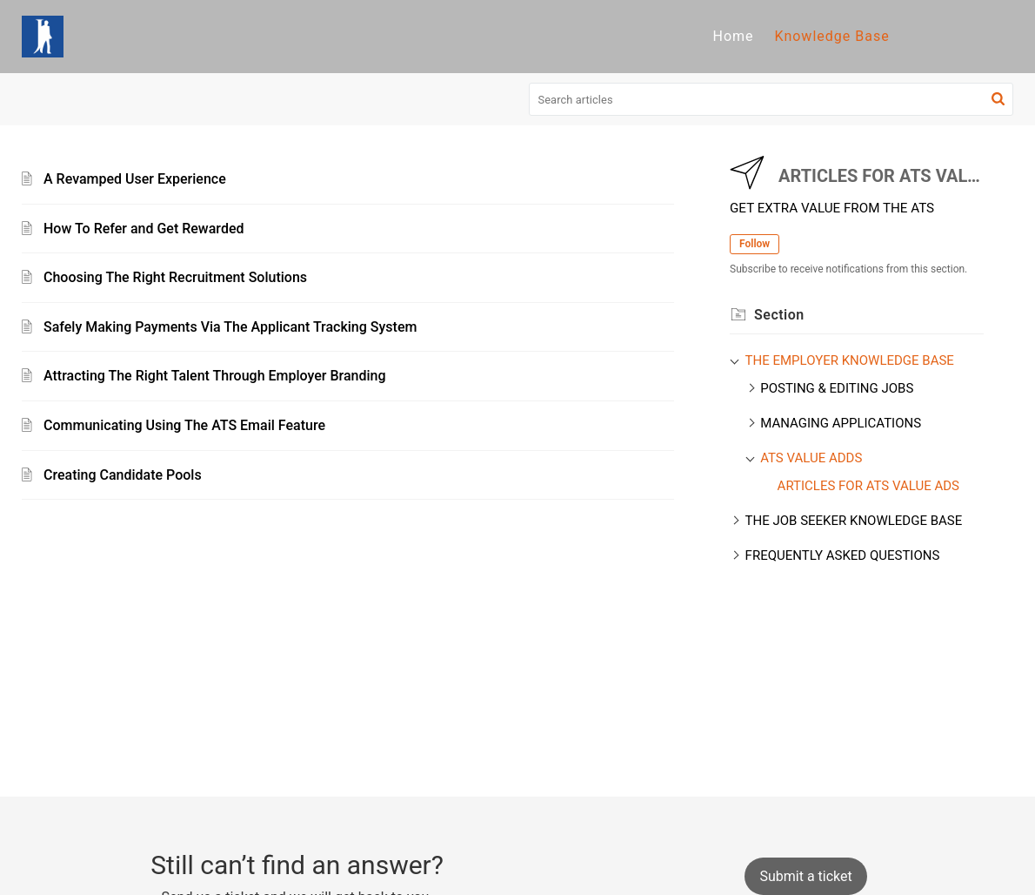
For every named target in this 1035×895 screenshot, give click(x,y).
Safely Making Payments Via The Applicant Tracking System (230, 327)
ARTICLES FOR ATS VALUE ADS (868, 486)
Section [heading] (779, 314)
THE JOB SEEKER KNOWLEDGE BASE (854, 520)
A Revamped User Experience (134, 179)
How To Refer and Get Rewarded (143, 228)
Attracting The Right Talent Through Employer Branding (214, 375)
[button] (998, 99)
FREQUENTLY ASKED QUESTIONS (842, 555)
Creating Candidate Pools (122, 475)
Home (732, 36)
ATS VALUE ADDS (811, 458)
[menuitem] (732, 37)
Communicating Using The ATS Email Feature (184, 425)
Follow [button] (754, 244)
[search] (771, 99)
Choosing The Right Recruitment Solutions (175, 277)
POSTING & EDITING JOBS (836, 388)
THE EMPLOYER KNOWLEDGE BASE (849, 360)
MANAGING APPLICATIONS (840, 423)
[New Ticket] (805, 876)
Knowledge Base (832, 36)
